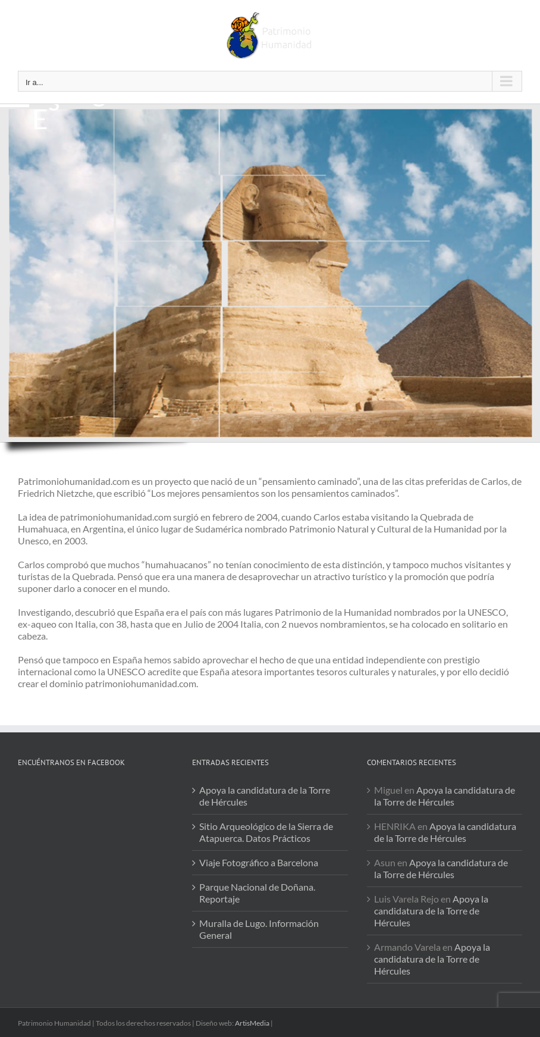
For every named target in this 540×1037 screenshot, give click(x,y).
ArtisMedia (252, 1023)
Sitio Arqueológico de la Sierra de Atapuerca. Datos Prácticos (266, 832)
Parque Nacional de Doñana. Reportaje (257, 892)
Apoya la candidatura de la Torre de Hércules (264, 795)
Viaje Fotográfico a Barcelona (258, 862)
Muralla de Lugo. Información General (259, 929)
